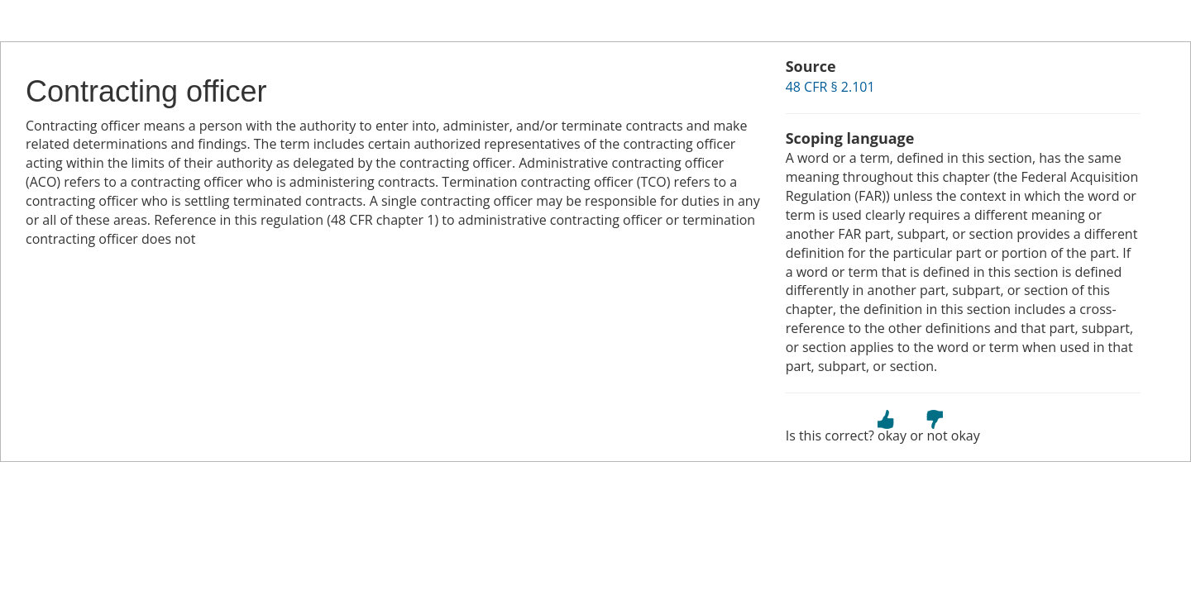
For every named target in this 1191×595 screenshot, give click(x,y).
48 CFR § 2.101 (830, 87)
